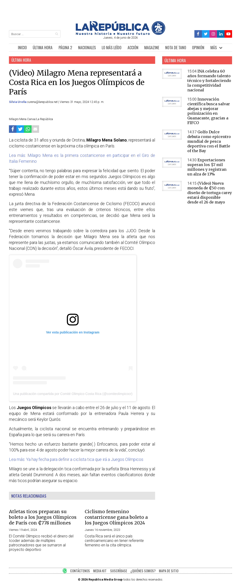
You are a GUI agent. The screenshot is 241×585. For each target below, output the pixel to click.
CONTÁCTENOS (80, 570)
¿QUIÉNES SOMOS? (143, 570)
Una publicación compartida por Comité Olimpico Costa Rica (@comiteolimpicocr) (73, 394)
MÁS (213, 47)
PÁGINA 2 (65, 47)
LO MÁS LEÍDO (111, 47)
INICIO (22, 47)
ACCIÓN (133, 47)
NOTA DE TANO (175, 47)
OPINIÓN (198, 47)
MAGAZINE (151, 47)
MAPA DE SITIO (168, 570)
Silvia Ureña (18, 102)
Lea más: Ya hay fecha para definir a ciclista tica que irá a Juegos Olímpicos (76, 459)
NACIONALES (87, 47)
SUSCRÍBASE (118, 570)
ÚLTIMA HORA (42, 47)
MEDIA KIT (100, 570)
